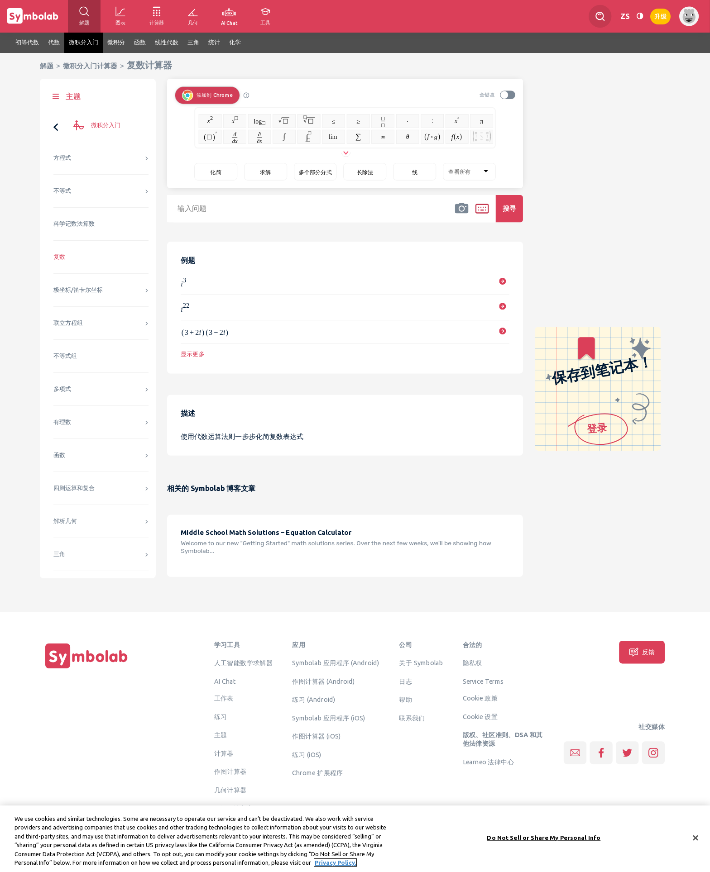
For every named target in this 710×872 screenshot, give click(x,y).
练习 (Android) (313, 699)
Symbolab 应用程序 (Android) (335, 662)
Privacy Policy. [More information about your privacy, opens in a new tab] (335, 866)
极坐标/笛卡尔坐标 (78, 289)
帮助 (405, 699)
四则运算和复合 (74, 488)
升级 (660, 15)
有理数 (62, 422)
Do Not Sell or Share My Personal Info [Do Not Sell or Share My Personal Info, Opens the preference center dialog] (543, 841)
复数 (59, 256)
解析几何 (65, 521)
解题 (46, 66)
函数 (59, 455)
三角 (59, 554)
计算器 (224, 753)
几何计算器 (230, 789)
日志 (405, 681)
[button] (462, 214)
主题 (220, 734)
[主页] (86, 668)
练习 (220, 716)
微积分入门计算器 (90, 66)
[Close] (695, 841)
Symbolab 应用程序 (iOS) (328, 717)
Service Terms (483, 681)
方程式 (62, 157)
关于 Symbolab (421, 662)
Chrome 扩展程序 (317, 772)
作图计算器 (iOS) (316, 735)
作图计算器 (230, 771)
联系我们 (412, 717)
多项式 (62, 389)
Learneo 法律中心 (488, 761)
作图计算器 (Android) (323, 681)
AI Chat (225, 681)
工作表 (224, 697)
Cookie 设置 (480, 716)
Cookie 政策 (480, 697)
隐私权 (472, 662)
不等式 (62, 190)
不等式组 (65, 356)
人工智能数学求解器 (243, 662)
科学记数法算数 (74, 223)
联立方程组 (68, 322)
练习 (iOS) (306, 754)
